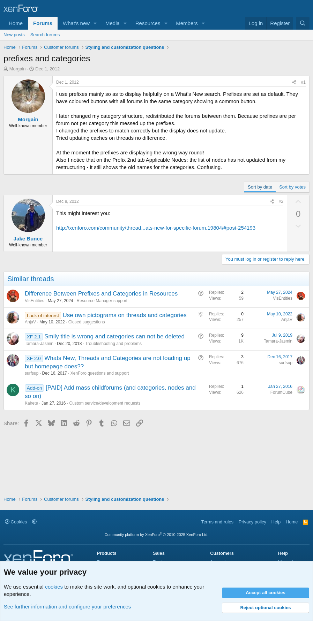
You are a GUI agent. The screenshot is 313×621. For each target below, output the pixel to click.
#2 (281, 201)
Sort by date (260, 187)
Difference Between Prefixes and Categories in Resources (101, 293)
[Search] (303, 23)
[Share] (294, 82)
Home (16, 23)
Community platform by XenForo (157, 534)
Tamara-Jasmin (39, 343)
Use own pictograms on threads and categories (124, 315)
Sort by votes (292, 187)
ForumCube (281, 392)
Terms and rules (217, 521)
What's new (76, 23)
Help (276, 521)
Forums (42, 23)
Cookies (16, 521)
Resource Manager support (102, 300)
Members (187, 23)
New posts (14, 34)
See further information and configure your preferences (67, 607)
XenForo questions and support (99, 373)
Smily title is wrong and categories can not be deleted (114, 336)
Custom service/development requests (104, 403)
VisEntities (34, 300)
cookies (54, 587)
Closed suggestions (86, 322)
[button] (95, 23)
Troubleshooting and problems (113, 343)
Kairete (31, 403)
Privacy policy (252, 521)
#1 (303, 82)
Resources (148, 23)
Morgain (17, 68)
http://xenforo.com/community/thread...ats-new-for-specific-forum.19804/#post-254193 (155, 228)
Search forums (45, 34)
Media (112, 23)
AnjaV (30, 322)
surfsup (31, 373)
